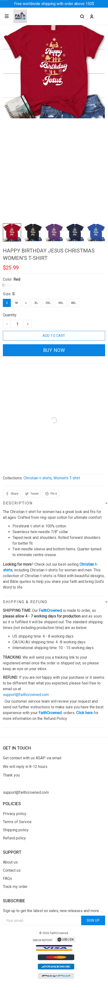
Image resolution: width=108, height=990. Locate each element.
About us (10, 862)
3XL (60, 303)
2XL (48, 303)
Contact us (12, 870)
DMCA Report (43, 940)
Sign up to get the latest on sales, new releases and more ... (52, 910)
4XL (73, 303)
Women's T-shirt (66, 478)
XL (36, 303)
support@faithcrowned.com (26, 694)
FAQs (7, 878)
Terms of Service (17, 822)
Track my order (15, 886)
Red (16, 279)
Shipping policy (15, 830)
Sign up (93, 920)
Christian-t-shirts (37, 478)
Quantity (10, 315)
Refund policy (14, 838)
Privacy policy (14, 813)
